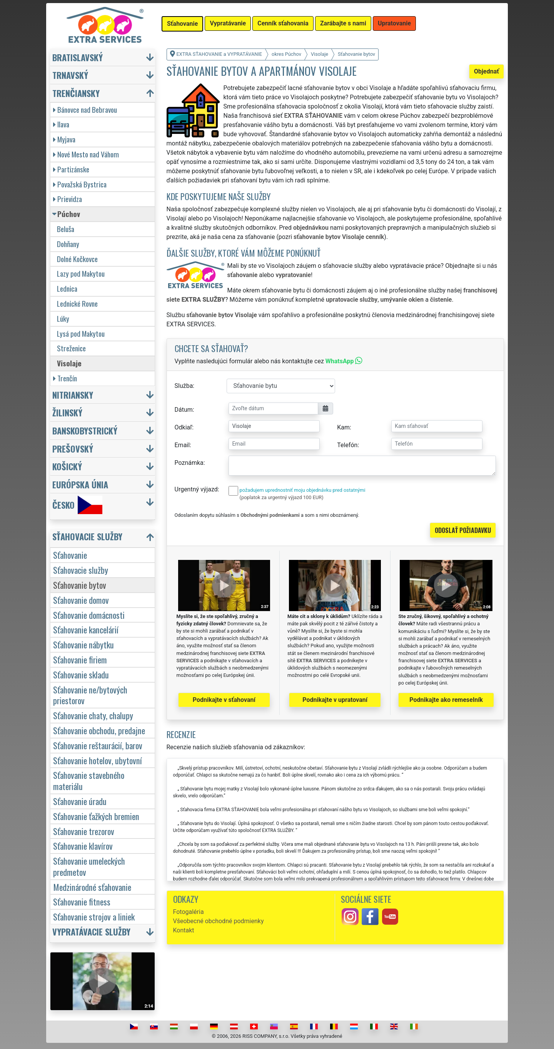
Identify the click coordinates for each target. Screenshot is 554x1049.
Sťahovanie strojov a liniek (94, 916)
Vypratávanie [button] (228, 23)
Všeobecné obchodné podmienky (218, 921)
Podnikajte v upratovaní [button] (334, 699)
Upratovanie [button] (394, 23)
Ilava (61, 124)
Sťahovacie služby (80, 569)
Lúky (63, 318)
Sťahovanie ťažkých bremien (96, 816)
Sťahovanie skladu (81, 674)
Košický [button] (67, 466)
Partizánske (71, 169)
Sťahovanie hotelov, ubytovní (97, 760)
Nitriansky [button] (72, 394)
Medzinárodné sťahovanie (92, 886)
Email (182, 445)
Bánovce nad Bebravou (85, 109)
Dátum (184, 409)
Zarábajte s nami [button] (343, 23)
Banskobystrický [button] (84, 430)
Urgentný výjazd (196, 489)
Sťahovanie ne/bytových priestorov (90, 695)
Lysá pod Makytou (81, 333)
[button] (103, 538)
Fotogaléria (188, 911)
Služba (184, 385)
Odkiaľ (183, 427)
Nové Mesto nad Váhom (86, 154)
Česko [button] (77, 505)
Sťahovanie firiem (80, 659)
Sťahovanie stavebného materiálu (88, 780)
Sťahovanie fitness (81, 901)
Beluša (65, 228)
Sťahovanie (70, 554)
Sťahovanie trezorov (83, 831)
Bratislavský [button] (77, 57)
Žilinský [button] (67, 412)
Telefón (347, 445)
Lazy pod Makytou (81, 273)
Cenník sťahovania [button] (283, 23)
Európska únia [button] (80, 484)
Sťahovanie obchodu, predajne (99, 730)
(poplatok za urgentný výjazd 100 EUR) (282, 497)
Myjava (64, 139)
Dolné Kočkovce (77, 258)
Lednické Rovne (77, 303)
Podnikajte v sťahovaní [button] (224, 699)
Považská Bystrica (80, 184)
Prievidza (67, 198)
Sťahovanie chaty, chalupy (93, 715)
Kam (343, 427)
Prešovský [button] (72, 448)
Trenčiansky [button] (76, 93)
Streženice (71, 348)
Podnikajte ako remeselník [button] (446, 699)
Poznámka (189, 462)
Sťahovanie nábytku (83, 644)
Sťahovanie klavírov (83, 845)
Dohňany (68, 243)
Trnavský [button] (70, 74)
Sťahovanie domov (81, 599)
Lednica (67, 288)
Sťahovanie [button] (182, 23)
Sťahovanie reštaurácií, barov (97, 745)
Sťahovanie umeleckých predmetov (89, 866)
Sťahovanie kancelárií (85, 629)
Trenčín (65, 378)
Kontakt (183, 930)
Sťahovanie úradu (80, 801)
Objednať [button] (486, 71)
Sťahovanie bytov (79, 584)
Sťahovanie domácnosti (89, 614)
